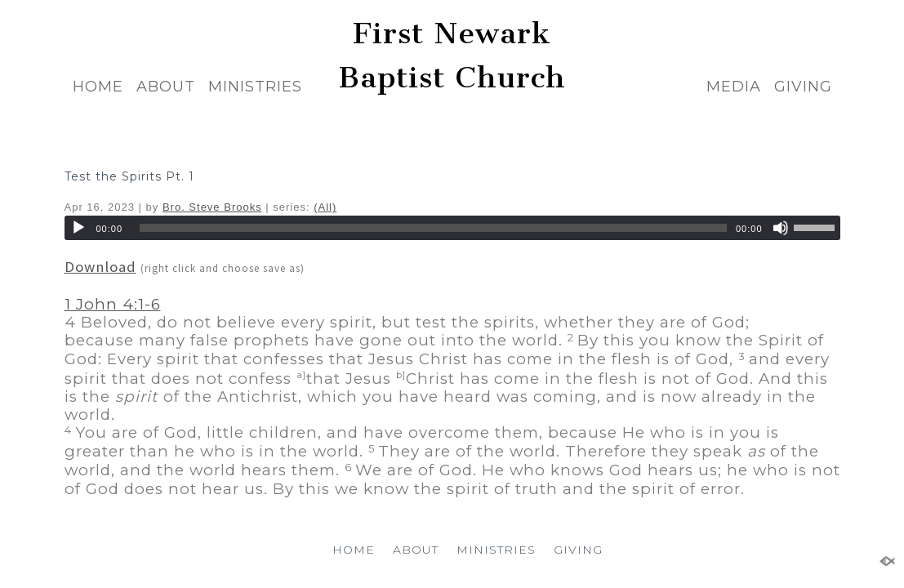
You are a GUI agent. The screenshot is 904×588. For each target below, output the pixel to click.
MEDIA (733, 87)
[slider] (433, 228)
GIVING (803, 87)
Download (100, 266)
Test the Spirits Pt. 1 (129, 176)
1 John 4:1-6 (113, 304)
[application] (452, 228)
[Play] (78, 228)
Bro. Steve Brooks (212, 207)
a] (301, 375)
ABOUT (165, 87)
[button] (452, 360)
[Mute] (781, 228)
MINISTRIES (255, 87)
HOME (98, 87)
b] (401, 375)
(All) (325, 207)
